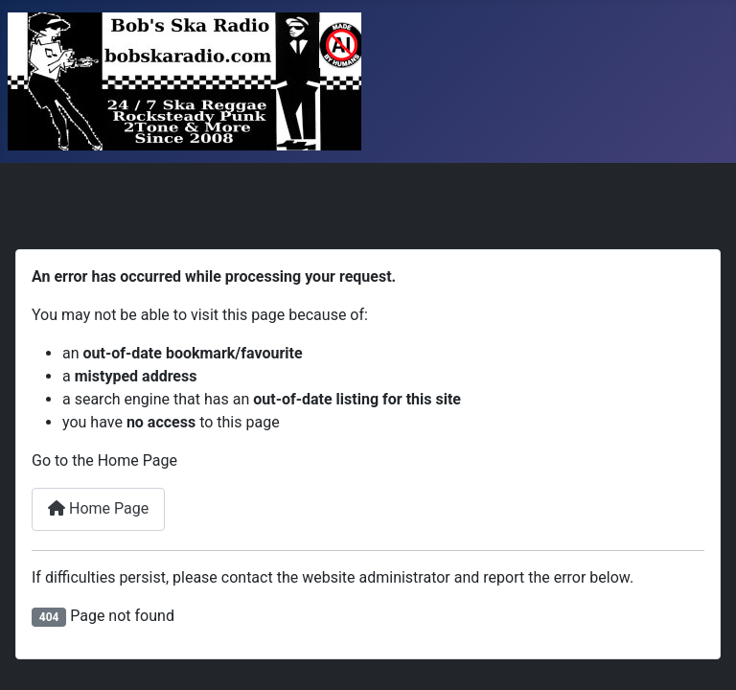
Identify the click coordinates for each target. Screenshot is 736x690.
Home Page (98, 508)
